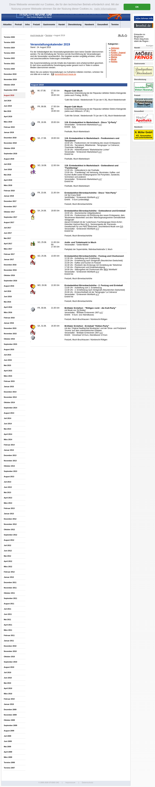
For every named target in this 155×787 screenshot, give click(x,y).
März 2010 (8, 694)
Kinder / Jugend (118, 53)
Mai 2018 (7, 175)
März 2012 (8, 567)
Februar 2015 (9, 381)
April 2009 (8, 752)
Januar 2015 (9, 386)
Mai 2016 (7, 302)
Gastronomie (49, 24)
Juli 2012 (7, 545)
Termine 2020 (9, 69)
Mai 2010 (7, 683)
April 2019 (8, 116)
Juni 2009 (8, 741)
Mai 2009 (7, 747)
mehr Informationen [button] (105, 8)
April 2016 (8, 307)
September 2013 (10, 471)
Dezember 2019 (10, 74)
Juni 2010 (8, 678)
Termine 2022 (9, 58)
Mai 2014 (7, 429)
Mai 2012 (7, 556)
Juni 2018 (8, 169)
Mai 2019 (7, 111)
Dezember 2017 (10, 201)
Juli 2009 (7, 736)
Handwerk (89, 24)
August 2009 (9, 731)
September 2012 (10, 535)
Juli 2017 (7, 228)
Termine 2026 (9, 37)
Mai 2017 (7, 238)
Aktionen (115, 48)
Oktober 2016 (9, 275)
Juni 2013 (8, 487)
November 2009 (10, 715)
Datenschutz (87, 782)
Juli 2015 (7, 355)
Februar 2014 (9, 445)
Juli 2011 (7, 609)
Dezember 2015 (10, 328)
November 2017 (10, 206)
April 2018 (8, 180)
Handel (61, 24)
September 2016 (10, 281)
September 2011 (10, 598)
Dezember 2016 (10, 265)
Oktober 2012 (9, 529)
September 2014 (10, 408)
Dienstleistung (75, 24)
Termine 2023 (9, 53)
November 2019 (10, 79)
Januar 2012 (9, 577)
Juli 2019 (7, 101)
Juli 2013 (7, 482)
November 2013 (10, 461)
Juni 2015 (8, 360)
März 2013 (8, 503)
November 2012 (10, 524)
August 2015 (9, 349)
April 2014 (8, 434)
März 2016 (8, 312)
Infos (27, 24)
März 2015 (8, 376)
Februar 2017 (9, 254)
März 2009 (8, 757)
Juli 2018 (7, 164)
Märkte (114, 57)
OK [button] (137, 7)
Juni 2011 (8, 614)
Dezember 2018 (10, 138)
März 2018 (8, 185)
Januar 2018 (9, 196)
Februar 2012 (9, 572)
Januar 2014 (9, 450)
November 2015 (10, 334)
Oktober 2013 (9, 466)
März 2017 (8, 249)
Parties (114, 61)
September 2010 (10, 662)
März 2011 (8, 630)
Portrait (18, 24)
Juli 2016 (7, 291)
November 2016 (10, 270)
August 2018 (9, 159)
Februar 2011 (9, 635)
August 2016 (9, 286)
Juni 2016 (8, 296)
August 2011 (9, 604)
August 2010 (9, 667)
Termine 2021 (9, 64)
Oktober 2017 (9, 212)
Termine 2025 (9, 42)
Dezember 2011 (10, 582)
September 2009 (10, 725)
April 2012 (8, 561)
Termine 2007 (9, 768)
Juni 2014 (8, 424)
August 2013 (9, 476)
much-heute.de (36, 35)
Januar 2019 (9, 132)
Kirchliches (116, 55)
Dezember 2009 (10, 709)
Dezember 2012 (10, 519)
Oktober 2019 (9, 85)
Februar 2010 (9, 699)
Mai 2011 (7, 619)
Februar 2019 (9, 127)
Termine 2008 (9, 762)
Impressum (70, 782)
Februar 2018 (9, 191)
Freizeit (36, 24)
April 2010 (8, 688)
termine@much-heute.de (65, 74)
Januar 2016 (9, 323)
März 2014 (8, 439)
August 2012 (9, 540)
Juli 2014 (7, 418)
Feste (113, 50)
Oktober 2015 (9, 339)
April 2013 (8, 498)
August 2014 (9, 413)
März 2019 (8, 122)
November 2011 (10, 588)
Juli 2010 (7, 672)
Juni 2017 (8, 233)
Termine (115, 24)
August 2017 (9, 222)
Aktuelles (7, 24)
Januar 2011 (9, 641)
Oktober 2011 (9, 593)
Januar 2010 (9, 704)
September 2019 (10, 90)
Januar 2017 (9, 259)
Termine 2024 (9, 48)
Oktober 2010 (9, 657)
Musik (113, 59)
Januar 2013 (9, 514)
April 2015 (8, 371)
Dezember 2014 (10, 392)
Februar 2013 (9, 508)
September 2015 (10, 344)
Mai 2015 (7, 365)
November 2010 (10, 651)
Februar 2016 (9, 318)
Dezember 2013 (10, 455)
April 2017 (8, 244)
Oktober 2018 (9, 148)
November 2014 (10, 397)
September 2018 (10, 154)
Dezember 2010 (10, 646)
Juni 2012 (8, 551)
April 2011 (8, 625)
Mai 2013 (7, 492)
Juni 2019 (8, 106)
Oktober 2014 (9, 402)
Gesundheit (102, 24)
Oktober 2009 (9, 720)
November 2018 (10, 143)
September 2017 (10, 217)
